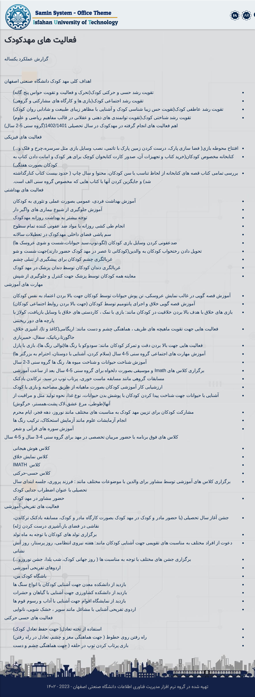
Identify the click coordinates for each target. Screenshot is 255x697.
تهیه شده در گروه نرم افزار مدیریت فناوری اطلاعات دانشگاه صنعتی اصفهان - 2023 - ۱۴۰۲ (127, 687)
